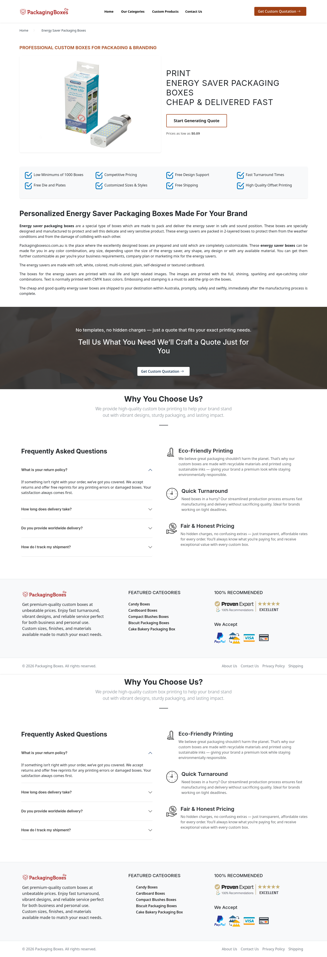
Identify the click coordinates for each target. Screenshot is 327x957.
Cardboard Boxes (142, 610)
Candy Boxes (139, 604)
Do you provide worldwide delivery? (52, 528)
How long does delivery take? (46, 509)
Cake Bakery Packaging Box (151, 629)
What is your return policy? (44, 469)
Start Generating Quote (197, 120)
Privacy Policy (273, 666)
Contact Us (250, 666)
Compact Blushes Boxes (148, 616)
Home (24, 30)
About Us (229, 666)
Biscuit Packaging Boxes (148, 622)
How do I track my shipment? (46, 547)
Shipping (295, 666)
